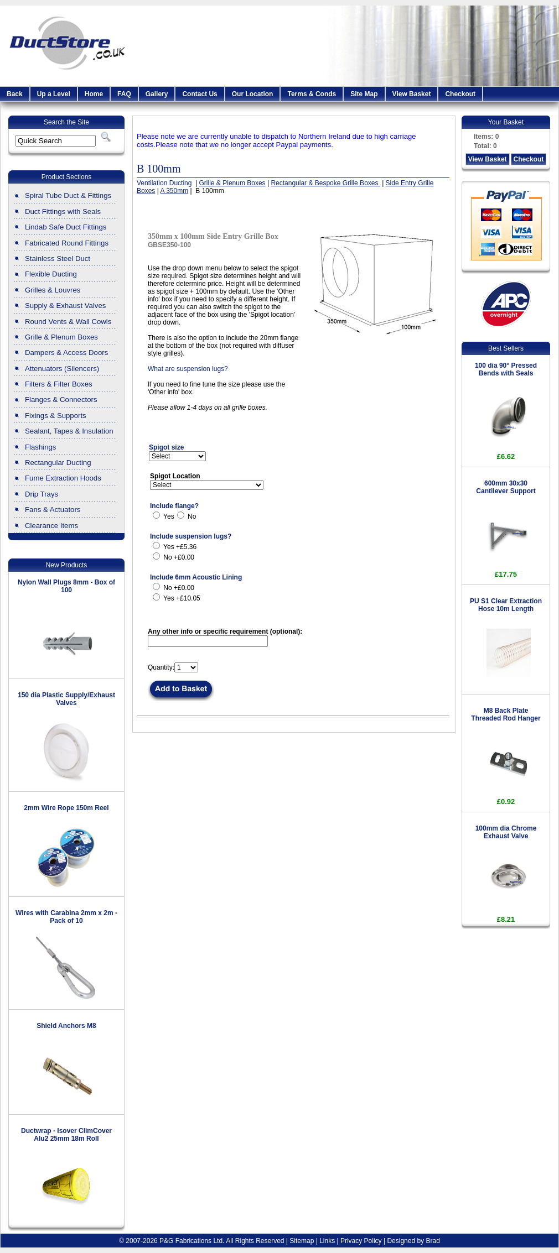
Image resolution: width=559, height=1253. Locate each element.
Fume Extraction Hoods (63, 478)
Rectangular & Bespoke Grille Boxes (325, 183)
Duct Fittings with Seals (63, 211)
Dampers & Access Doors (66, 352)
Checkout (460, 94)
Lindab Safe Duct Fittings (65, 227)
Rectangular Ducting (58, 462)
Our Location (252, 94)
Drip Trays (41, 494)
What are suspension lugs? (188, 369)
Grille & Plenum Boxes (61, 337)
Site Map (363, 94)
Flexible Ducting (51, 274)
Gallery (157, 94)
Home (94, 94)
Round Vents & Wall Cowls (68, 321)
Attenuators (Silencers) (62, 368)
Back (15, 94)
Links (327, 1241)
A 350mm (174, 191)
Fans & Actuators (52, 509)
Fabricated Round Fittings (66, 243)
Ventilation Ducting (165, 183)
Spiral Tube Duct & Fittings (68, 195)
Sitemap (301, 1241)
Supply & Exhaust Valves (65, 305)
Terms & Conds (311, 94)
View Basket (411, 94)
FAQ (124, 94)
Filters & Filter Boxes (58, 384)
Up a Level (53, 94)
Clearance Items (51, 525)
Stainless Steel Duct (57, 258)
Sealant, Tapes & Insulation (69, 431)
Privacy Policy (361, 1241)
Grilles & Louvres (52, 290)
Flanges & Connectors (61, 399)
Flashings (40, 447)
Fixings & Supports (55, 415)
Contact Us (199, 94)
